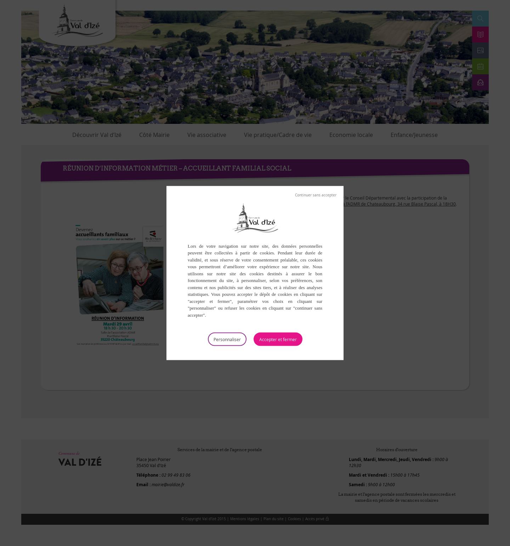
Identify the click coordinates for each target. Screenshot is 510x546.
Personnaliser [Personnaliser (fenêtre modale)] (227, 339)
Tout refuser (315, 195)
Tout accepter (278, 339)
